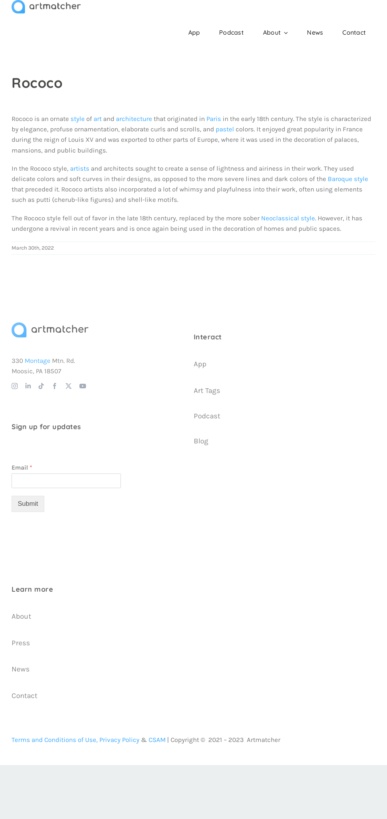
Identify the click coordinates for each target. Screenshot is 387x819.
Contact (24, 695)
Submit (28, 503)
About (21, 616)
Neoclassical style (288, 218)
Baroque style (348, 179)
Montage (37, 360)
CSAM (157, 739)
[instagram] (15, 386)
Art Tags (207, 390)
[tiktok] (41, 386)
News (21, 669)
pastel (225, 129)
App (200, 364)
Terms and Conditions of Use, (55, 739)
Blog (201, 441)
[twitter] (68, 386)
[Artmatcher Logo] (50, 325)
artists (79, 168)
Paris (213, 119)
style (77, 119)
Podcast (207, 416)
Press (21, 643)
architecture (134, 119)
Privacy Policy (119, 739)
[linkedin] (28, 386)
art (98, 119)
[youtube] (82, 386)
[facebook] (55, 386)
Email (22, 467)
